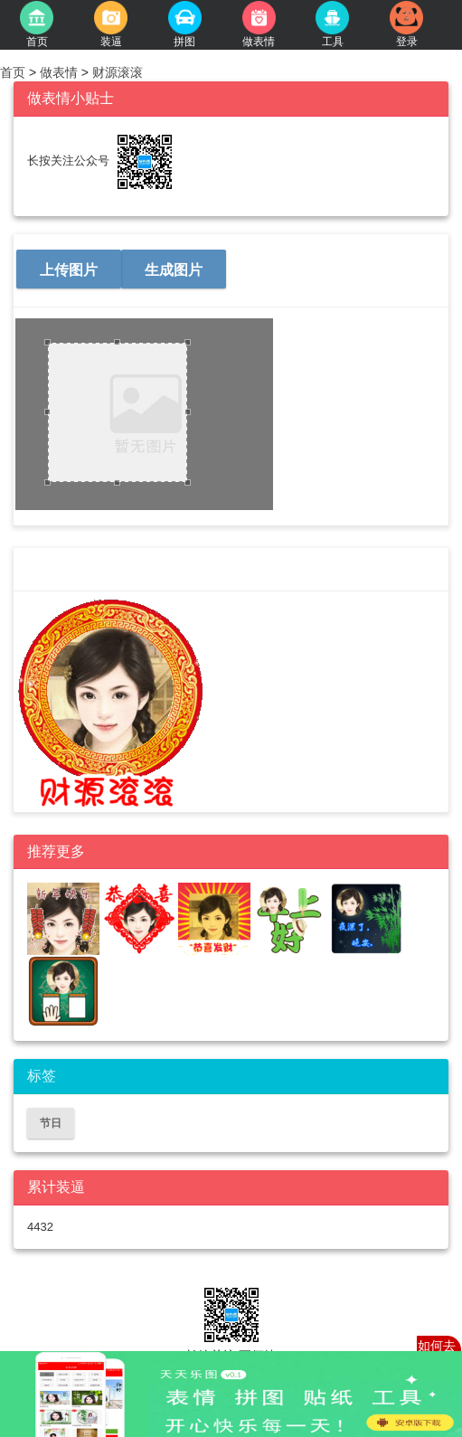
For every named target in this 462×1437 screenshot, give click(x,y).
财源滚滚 (116, 72)
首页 (14, 72)
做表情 (58, 72)
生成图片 (174, 270)
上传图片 (69, 270)
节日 (50, 1123)
